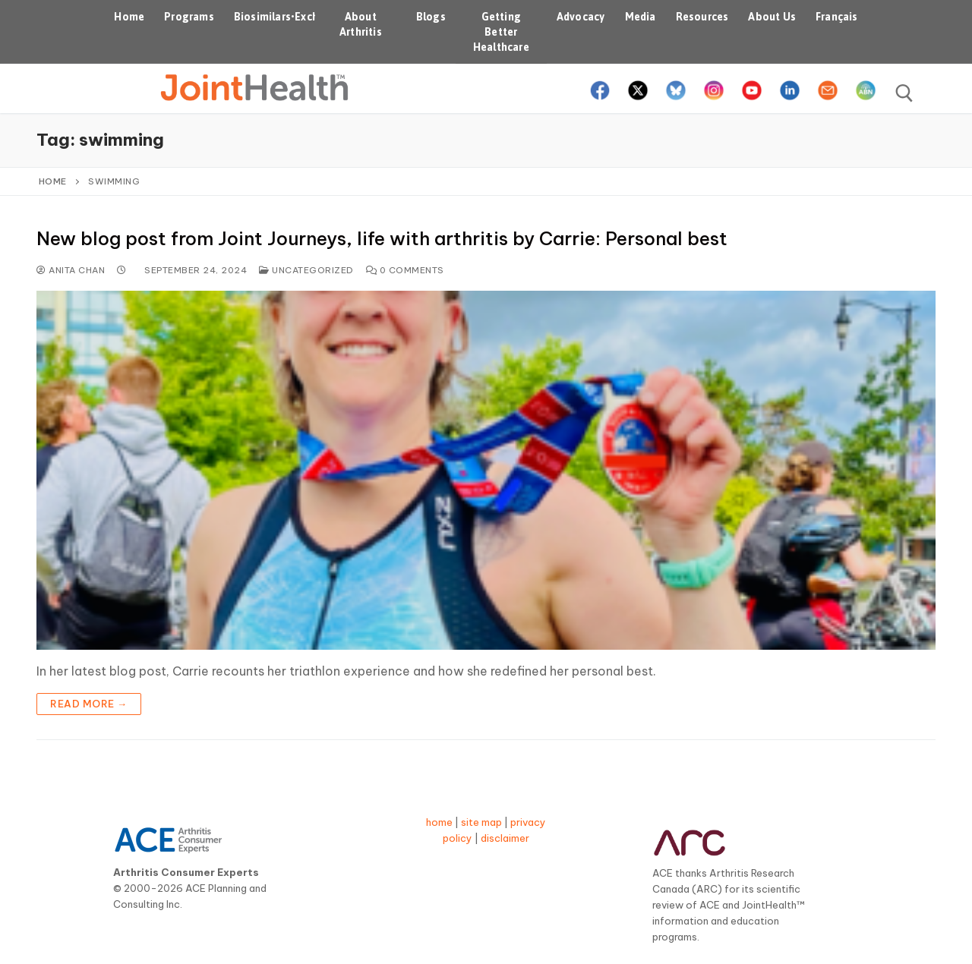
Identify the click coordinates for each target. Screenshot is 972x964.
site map (481, 822)
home (439, 822)
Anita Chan (70, 270)
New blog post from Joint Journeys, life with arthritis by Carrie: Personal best (381, 239)
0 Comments (405, 270)
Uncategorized (306, 270)
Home (53, 181)
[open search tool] (904, 93)
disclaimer (505, 838)
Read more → (89, 704)
